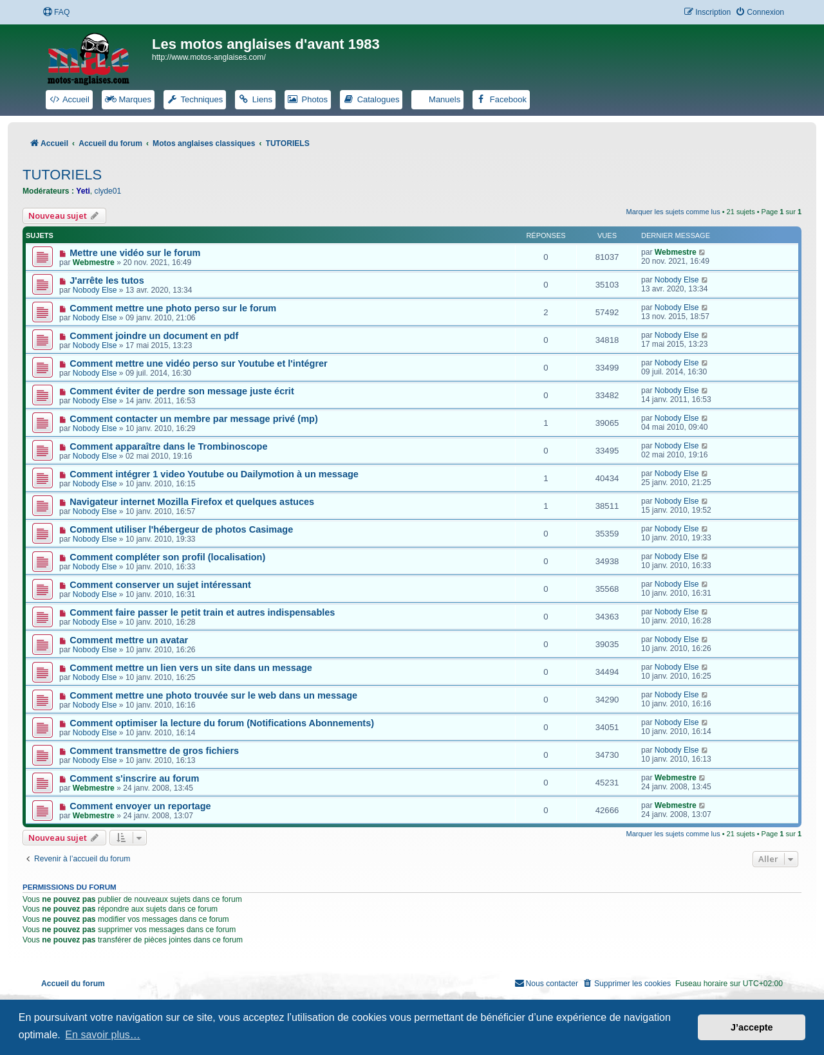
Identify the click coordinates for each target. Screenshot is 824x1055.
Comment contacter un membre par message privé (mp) (194, 419)
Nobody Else (95, 290)
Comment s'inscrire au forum (134, 778)
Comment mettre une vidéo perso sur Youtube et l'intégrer (199, 363)
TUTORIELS (62, 175)
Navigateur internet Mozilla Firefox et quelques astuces (192, 502)
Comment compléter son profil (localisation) (167, 557)
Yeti (83, 191)
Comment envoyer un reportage (140, 806)
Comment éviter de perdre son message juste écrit (182, 391)
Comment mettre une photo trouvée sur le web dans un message (213, 695)
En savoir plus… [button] (102, 1034)
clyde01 (108, 191)
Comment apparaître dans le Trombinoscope (168, 446)
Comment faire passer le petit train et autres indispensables (202, 612)
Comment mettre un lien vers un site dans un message (191, 668)
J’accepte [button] (752, 1027)
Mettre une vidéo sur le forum (135, 253)
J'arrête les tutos (107, 280)
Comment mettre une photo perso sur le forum (173, 308)
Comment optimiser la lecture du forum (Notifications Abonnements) (222, 723)
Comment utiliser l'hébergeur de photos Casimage (181, 529)
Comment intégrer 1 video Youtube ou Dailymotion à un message (214, 474)
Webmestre (94, 262)
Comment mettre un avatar (129, 640)
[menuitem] (56, 12)
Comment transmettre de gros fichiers (154, 751)
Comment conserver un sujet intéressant (160, 585)
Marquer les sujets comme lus (673, 212)
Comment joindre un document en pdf (154, 336)
